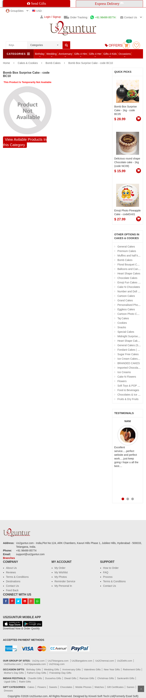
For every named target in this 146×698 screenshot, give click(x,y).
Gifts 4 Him (80, 53)
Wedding (51, 53)
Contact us (128, 17)
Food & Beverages (128, 390)
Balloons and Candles (130, 268)
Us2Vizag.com (57, 664)
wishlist (136, 45)
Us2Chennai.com (104, 660)
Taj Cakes (123, 318)
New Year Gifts (112, 669)
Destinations (13, 581)
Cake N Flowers (126, 376)
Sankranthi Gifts (125, 678)
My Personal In (63, 585)
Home (6, 63)
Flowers (122, 381)
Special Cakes (125, 331)
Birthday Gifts (33, 669)
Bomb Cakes (53, 63)
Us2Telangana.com (58, 660)
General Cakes (126, 246)
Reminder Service (65, 581)
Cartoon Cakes (126, 295)
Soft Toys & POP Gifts (130, 385)
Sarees (130, 687)
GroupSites (15, 10)
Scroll (141, 689)
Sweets (53, 687)
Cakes (30, 687)
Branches (9, 557)
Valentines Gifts (92, 669)
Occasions (125, 53)
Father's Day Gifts (36, 672)
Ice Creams (124, 372)
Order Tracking (75, 17)
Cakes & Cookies (28, 63)
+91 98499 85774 (102, 17)
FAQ (105, 572)
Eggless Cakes (126, 309)
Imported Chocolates (129, 367)
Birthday (39, 53)
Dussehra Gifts (53, 678)
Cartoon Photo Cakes (129, 313)
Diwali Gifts (70, 678)
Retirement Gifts (132, 669)
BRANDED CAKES (128, 363)
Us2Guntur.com (12, 664)
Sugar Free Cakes (128, 354)
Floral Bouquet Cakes (130, 264)
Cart (126, 45)
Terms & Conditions (17, 576)
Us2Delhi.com (124, 660)
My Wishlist (61, 572)
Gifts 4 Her (95, 53)
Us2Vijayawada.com (35, 664)
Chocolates (66, 687)
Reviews (11, 572)
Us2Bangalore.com (82, 660)
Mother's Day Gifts (14, 672)
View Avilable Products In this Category (25, 142)
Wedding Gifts (51, 669)
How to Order (111, 567)
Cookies (122, 322)
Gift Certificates (115, 687)
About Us (11, 567)
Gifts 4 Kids (110, 53)
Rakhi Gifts (25, 681)
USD (37, 10)
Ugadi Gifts (10, 681)
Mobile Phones (83, 687)
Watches (99, 687)
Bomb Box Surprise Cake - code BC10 (90, 63)
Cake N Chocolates (128, 286)
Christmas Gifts (105, 678)
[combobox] (44, 44)
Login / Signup (50, 17)
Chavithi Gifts (35, 678)
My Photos (61, 576)
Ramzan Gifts (87, 678)
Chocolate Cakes (127, 277)
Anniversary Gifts (71, 669)
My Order (60, 567)
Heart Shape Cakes (128, 273)
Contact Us (12, 585)
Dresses (8, 690)
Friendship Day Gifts (60, 672)
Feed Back (12, 590)
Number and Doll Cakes (131, 291)
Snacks (121, 327)
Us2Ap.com (38, 660)
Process (108, 576)
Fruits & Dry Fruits (128, 399)
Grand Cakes (125, 300)
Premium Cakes (126, 251)
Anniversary (65, 53)
